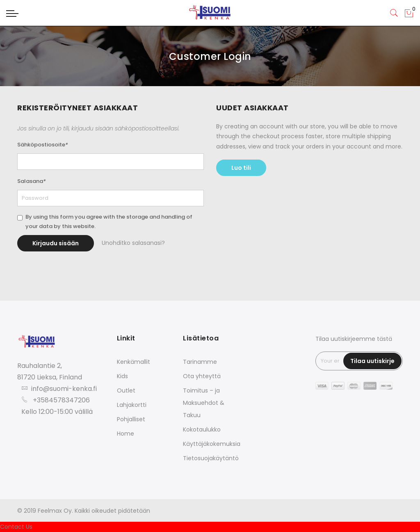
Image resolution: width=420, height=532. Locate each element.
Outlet (126, 390)
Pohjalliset (131, 419)
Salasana (31, 181)
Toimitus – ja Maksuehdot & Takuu (203, 402)
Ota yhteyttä (202, 376)
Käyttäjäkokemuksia (211, 444)
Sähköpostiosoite (42, 144)
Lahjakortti (131, 405)
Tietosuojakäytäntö (211, 458)
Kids (122, 376)
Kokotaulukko (202, 429)
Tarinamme (200, 362)
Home (125, 433)
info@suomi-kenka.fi (64, 388)
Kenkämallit (133, 362)
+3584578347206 (61, 400)
